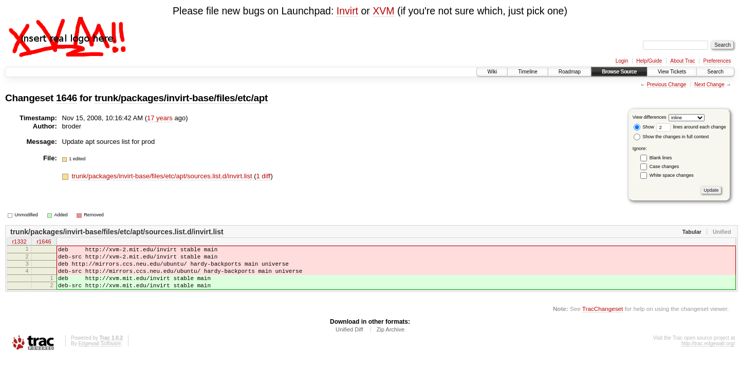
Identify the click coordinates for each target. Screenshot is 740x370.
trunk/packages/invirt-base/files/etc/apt (181, 97)
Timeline (527, 72)
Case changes (664, 166)
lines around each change (691, 127)
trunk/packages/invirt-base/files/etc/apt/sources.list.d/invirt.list (162, 176)
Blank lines (661, 157)
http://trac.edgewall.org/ (708, 354)
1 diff (263, 176)
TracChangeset (602, 319)
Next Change (709, 84)
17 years (160, 118)
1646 (66, 97)
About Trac (682, 61)
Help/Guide (649, 61)
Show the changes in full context (671, 136)
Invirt (347, 10)
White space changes (672, 175)
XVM (383, 10)
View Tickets (672, 72)
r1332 (19, 242)
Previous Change (667, 84)
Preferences (717, 61)
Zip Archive (390, 340)
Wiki (492, 72)
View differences (650, 117)
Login (622, 61)
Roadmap (570, 72)
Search (715, 72)
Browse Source (619, 72)
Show (644, 127)
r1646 (43, 242)
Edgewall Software (99, 354)
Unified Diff (349, 340)
